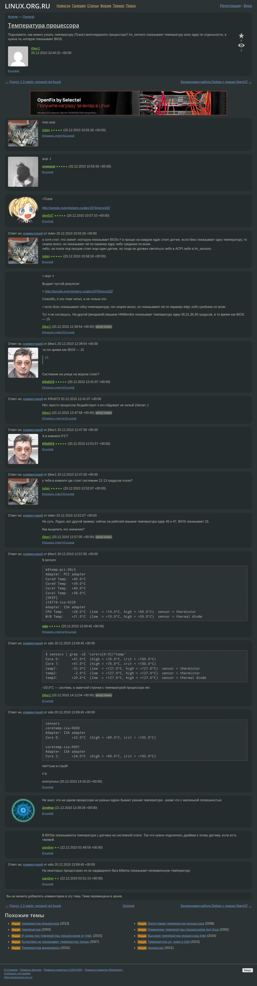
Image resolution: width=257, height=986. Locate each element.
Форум (105, 6)
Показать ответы (53, 418)
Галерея (79, 6)
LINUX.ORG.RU (27, 6)
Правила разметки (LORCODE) (63, 969)
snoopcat (48, 166)
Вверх (247, 970)
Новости (63, 6)
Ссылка (13, 70)
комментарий (33, 233)
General (28, 16)
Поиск (131, 6)
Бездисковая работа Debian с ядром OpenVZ (214, 82)
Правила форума (31, 969)
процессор (155, 947)
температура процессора (40, 923)
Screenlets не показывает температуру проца (55, 941)
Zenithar (48, 807)
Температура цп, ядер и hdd (169, 941)
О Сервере (11, 969)
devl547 (47, 215)
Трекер (118, 6)
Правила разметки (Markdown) (103, 969)
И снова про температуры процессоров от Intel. (56, 935)
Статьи (93, 6)
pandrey (48, 847)
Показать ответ (52, 135)
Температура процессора (43, 25)
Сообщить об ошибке (17, 973)
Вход (248, 6)
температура (31, 929)
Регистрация (230, 6)
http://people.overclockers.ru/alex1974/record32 (76, 208)
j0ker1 (35, 48)
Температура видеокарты (40, 947)
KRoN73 (48, 382)
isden (46, 130)
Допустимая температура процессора (176, 923)
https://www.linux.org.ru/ (18, 977)
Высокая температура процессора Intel (177, 935)
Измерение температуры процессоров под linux (183, 929)
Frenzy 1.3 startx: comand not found (35, 82)
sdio (45, 626)
